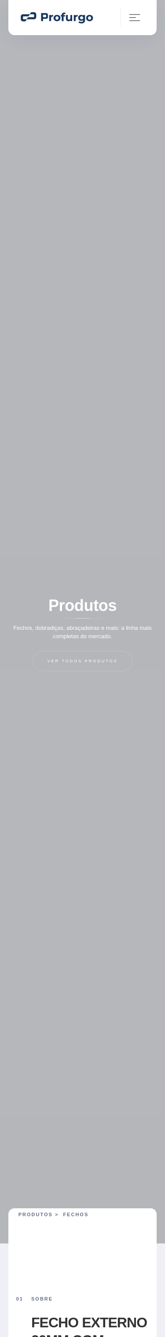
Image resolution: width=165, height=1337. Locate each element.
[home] (56, 17)
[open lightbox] (86, 1239)
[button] (130, 17)
